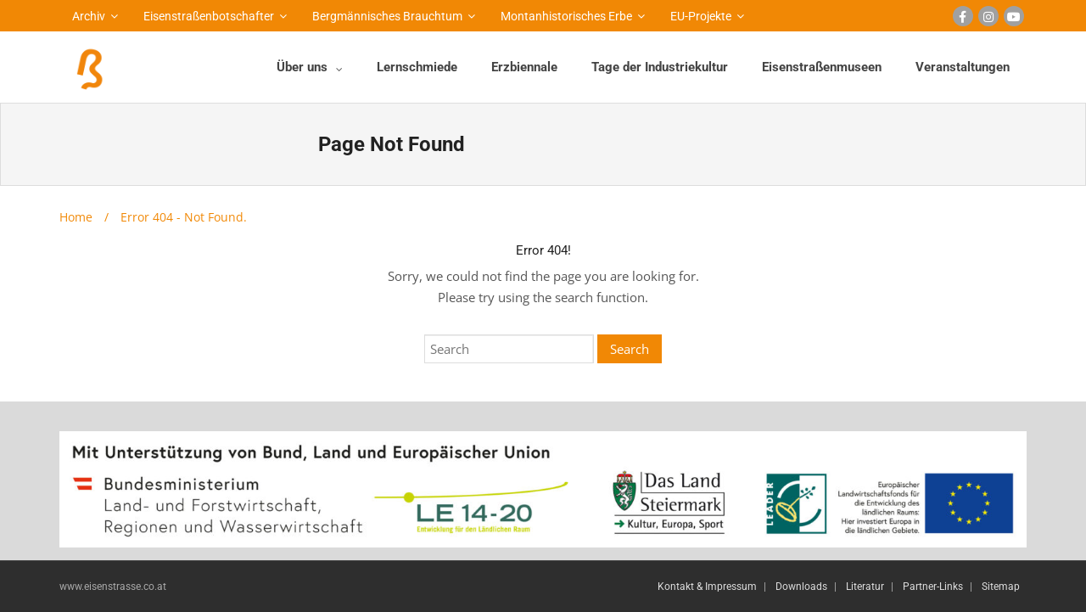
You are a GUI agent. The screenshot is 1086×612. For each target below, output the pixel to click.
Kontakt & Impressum (707, 586)
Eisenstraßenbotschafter (208, 16)
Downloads (801, 586)
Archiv (88, 16)
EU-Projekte (700, 16)
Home (75, 217)
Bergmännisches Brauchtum (387, 16)
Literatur (865, 586)
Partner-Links (933, 586)
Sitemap (1001, 586)
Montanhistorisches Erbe (566, 16)
